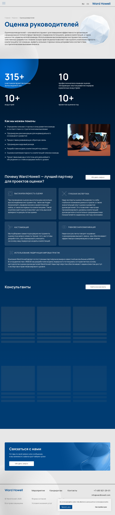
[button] (98, 177)
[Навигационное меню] (3, 3)
